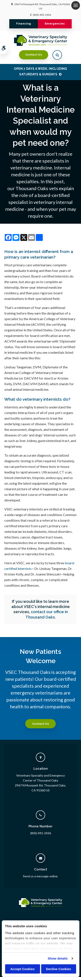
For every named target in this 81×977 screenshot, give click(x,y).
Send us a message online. (40, 876)
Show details (58, 958)
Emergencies (55, 23)
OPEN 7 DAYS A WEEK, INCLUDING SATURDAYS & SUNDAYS (40, 71)
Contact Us (33, 54)
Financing (23, 23)
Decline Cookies (58, 969)
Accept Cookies (22, 969)
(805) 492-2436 (42, 14)
